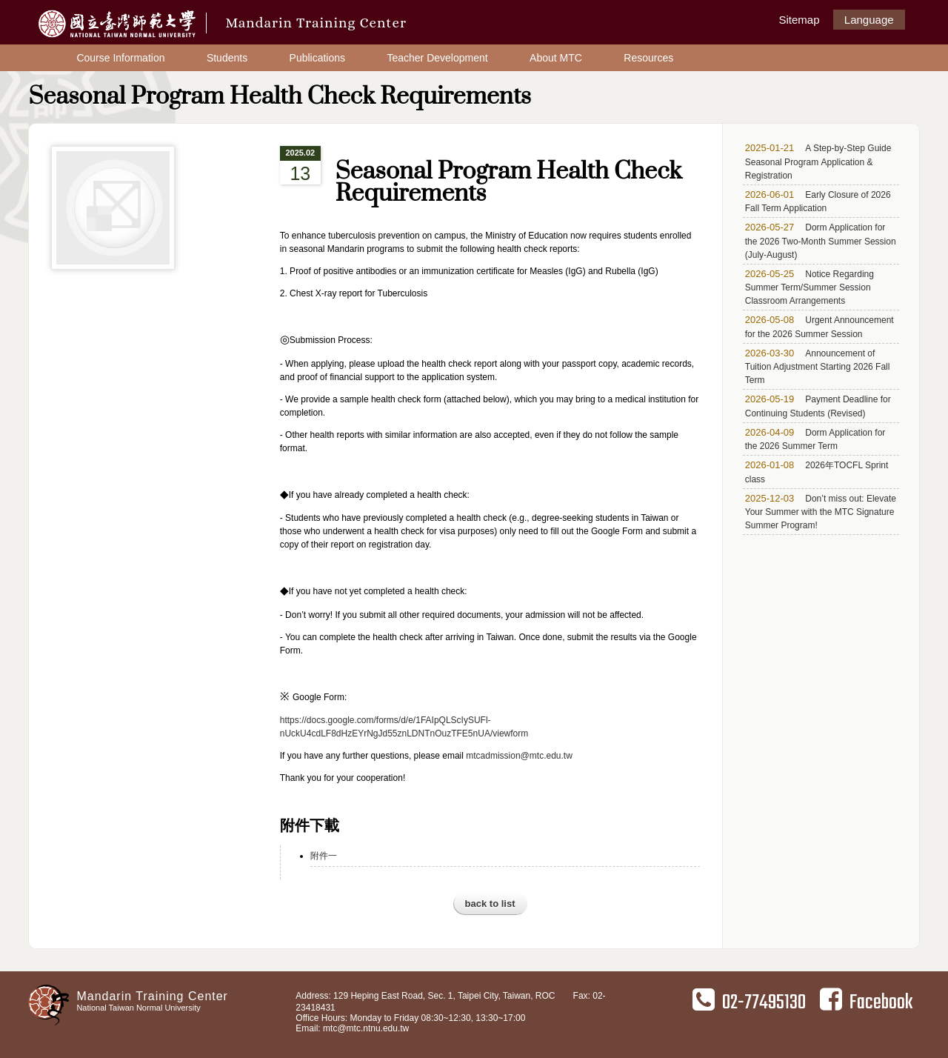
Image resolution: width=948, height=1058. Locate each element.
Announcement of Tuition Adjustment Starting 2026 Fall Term (817, 366)
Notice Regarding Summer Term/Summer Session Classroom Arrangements (809, 287)
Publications (318, 58)
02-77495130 (749, 1002)
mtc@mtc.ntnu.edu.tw (366, 1028)
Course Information (120, 58)
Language (869, 19)
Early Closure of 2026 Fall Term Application (818, 201)
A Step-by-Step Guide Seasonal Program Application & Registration (818, 161)
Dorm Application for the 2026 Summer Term (815, 439)
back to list (490, 903)
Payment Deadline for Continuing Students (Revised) (818, 406)
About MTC (556, 58)
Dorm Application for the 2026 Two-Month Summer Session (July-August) (820, 241)
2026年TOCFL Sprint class (817, 472)
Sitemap (798, 19)
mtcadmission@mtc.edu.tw (519, 756)
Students (227, 58)
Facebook (866, 1002)
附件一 (323, 856)
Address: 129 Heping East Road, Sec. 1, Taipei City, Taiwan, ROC (425, 996)
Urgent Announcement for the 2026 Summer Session (819, 326)
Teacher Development (437, 58)
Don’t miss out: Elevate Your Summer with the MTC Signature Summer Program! (820, 512)
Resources (648, 58)
